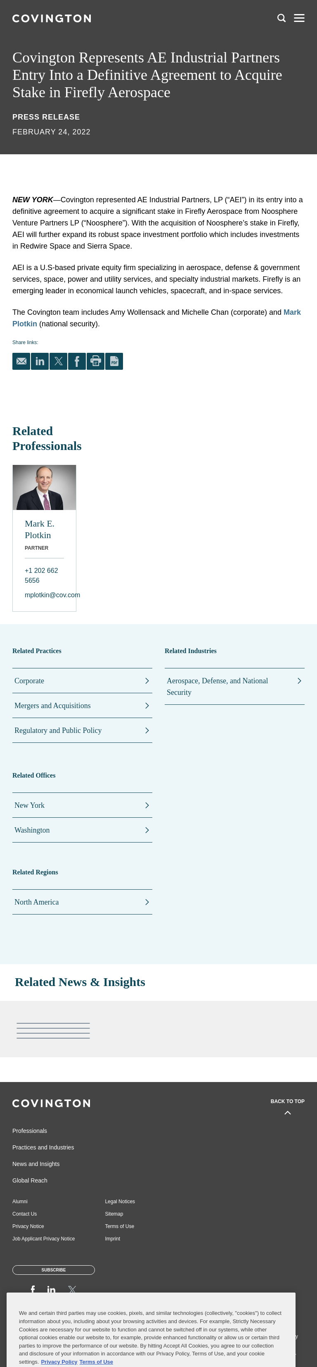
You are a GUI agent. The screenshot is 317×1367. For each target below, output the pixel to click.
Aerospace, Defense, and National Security (217, 687)
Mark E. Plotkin (39, 529)
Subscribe (54, 1270)
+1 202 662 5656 (41, 575)
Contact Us (24, 1214)
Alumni (20, 1201)
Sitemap (114, 1214)
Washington (32, 830)
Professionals (29, 1131)
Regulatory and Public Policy (58, 730)
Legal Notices (120, 1201)
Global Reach (29, 1180)
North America (36, 902)
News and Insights (35, 1164)
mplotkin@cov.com (44, 595)
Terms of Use (119, 1226)
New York (29, 805)
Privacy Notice (28, 1226)
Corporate (29, 681)
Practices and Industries (43, 1147)
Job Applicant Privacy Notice (43, 1239)
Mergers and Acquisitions (52, 705)
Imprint (112, 1239)
